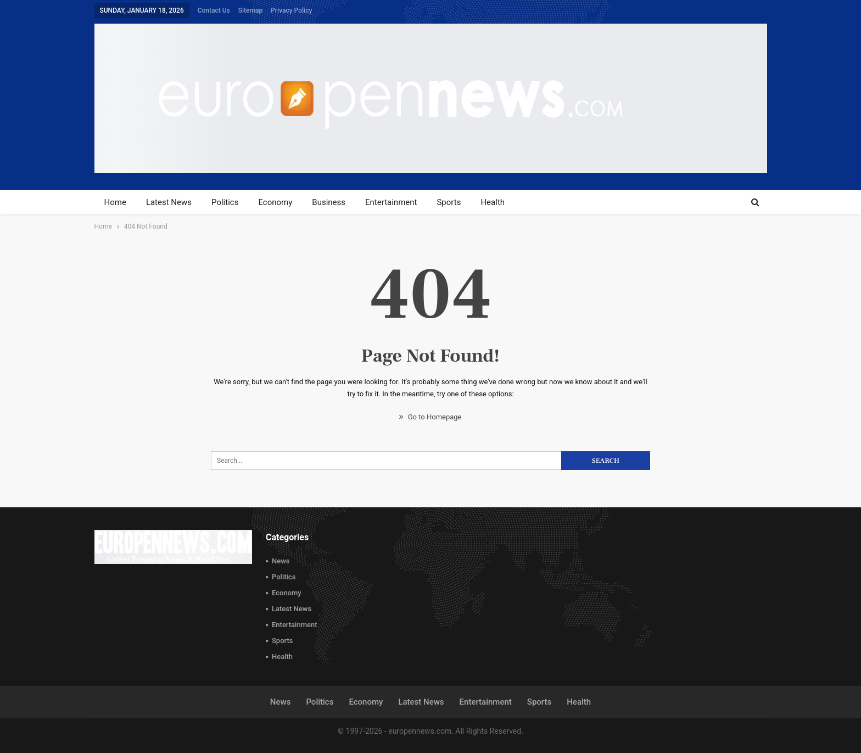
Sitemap (250, 10)
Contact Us (214, 10)
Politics (224, 202)
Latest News (169, 202)
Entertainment (391, 202)
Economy (275, 202)
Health (492, 202)
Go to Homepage (430, 417)
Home (115, 202)
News (281, 561)
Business (328, 202)
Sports (449, 202)
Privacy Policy (291, 10)
